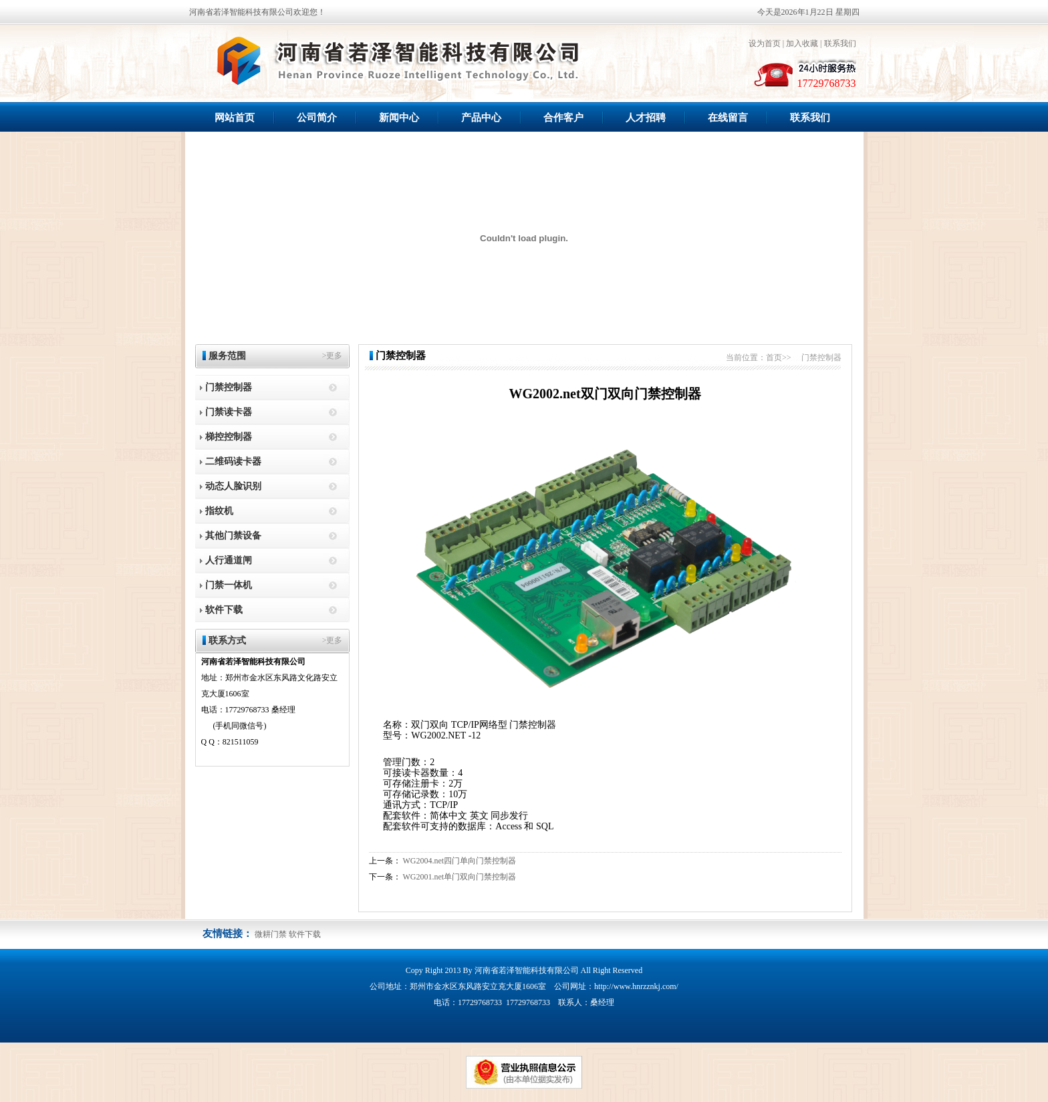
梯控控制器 (228, 437)
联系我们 (840, 43)
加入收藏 (802, 43)
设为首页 (765, 43)
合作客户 (563, 117)
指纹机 (219, 511)
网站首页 (235, 117)
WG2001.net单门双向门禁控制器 (460, 876)
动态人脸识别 (233, 486)
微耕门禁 (271, 934)
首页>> (778, 357)
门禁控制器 (228, 387)
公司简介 (317, 117)
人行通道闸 (228, 560)
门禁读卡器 (228, 412)
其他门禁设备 (233, 536)
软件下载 (224, 610)
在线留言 (728, 117)
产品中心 (481, 117)
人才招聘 (646, 117)
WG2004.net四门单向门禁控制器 (460, 860)
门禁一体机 (228, 585)
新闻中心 (399, 117)
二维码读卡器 (233, 461)
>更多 (332, 355)
